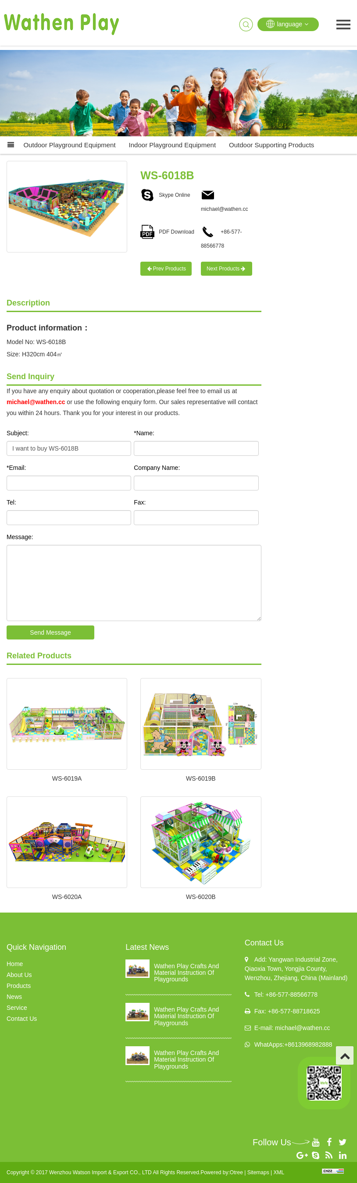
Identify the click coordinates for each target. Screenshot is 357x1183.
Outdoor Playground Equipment (69, 145)
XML (278, 1172)
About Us (19, 974)
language (288, 24)
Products (19, 985)
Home (15, 963)
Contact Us (22, 1018)
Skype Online (165, 195)
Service (17, 1007)
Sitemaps (258, 1172)
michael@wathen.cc (36, 401)
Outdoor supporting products (271, 145)
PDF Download (167, 232)
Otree (236, 1172)
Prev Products (166, 269)
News (14, 996)
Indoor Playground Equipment (172, 145)
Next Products (226, 269)
